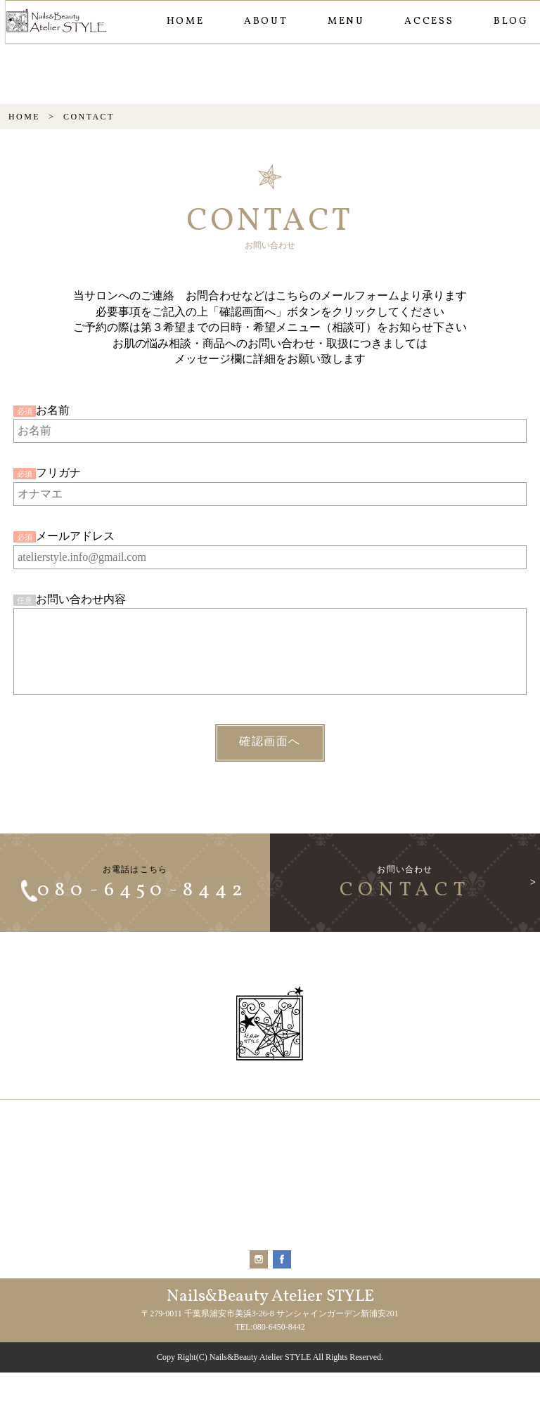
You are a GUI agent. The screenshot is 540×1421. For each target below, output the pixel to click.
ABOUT (265, 21)
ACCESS (429, 21)
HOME (185, 21)
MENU (345, 21)
